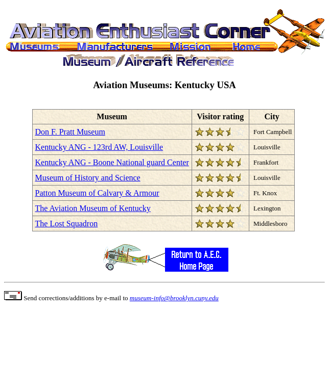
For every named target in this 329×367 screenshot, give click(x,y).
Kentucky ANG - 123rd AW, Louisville (99, 147)
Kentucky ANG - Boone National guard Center (112, 162)
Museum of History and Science (87, 177)
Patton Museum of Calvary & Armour (97, 193)
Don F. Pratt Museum (70, 131)
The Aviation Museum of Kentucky (93, 208)
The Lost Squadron (66, 223)
